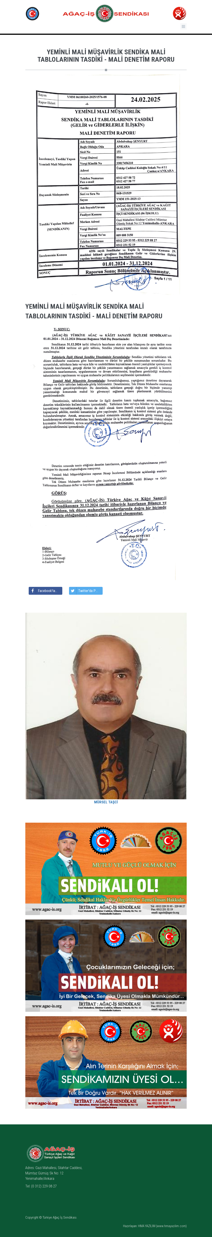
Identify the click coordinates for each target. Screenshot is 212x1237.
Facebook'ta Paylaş (45, 590)
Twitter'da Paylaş (86, 590)
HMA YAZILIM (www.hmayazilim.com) (162, 1226)
